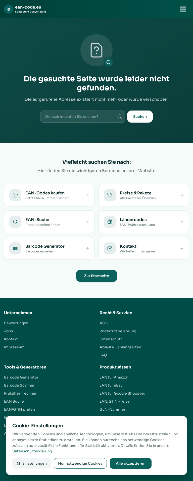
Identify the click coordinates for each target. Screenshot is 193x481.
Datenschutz (111, 339)
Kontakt (11, 339)
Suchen (140, 116)
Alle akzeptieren (131, 463)
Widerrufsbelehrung (118, 331)
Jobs (8, 331)
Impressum (14, 347)
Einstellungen (31, 463)
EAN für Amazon (114, 377)
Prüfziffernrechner (20, 393)
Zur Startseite (96, 276)
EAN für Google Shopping (122, 393)
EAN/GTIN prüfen (19, 409)
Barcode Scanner (19, 385)
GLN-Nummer (112, 409)
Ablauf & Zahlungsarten (120, 347)
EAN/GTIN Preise (115, 401)
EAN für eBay (111, 385)
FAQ (103, 355)
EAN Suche (14, 401)
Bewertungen (16, 323)
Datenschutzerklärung (32, 451)
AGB (104, 323)
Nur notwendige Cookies (80, 463)
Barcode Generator (21, 377)
